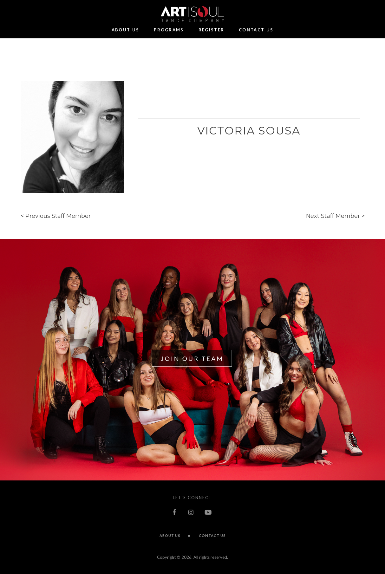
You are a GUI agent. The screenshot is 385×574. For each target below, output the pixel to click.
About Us (125, 30)
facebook (175, 512)
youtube (208, 512)
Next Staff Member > (335, 215)
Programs (169, 30)
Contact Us (256, 30)
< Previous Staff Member (56, 215)
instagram (191, 512)
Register (211, 30)
